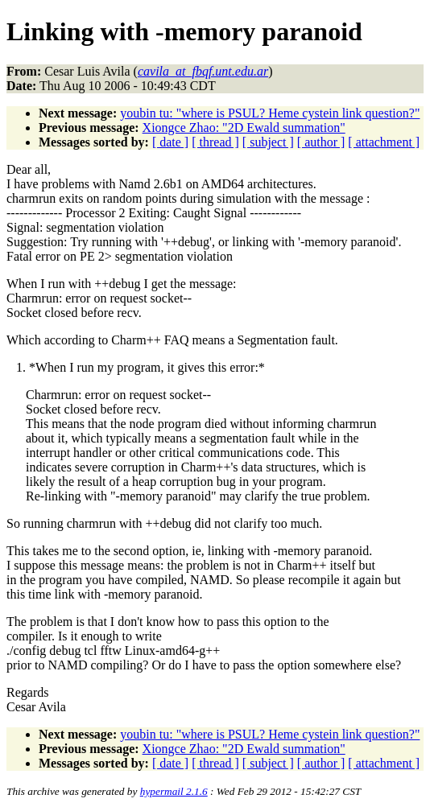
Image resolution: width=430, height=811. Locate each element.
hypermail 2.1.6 (174, 791)
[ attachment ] (384, 142)
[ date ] (170, 142)
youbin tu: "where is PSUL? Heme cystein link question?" (270, 113)
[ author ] (321, 142)
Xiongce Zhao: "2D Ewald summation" (244, 127)
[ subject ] (268, 142)
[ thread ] (215, 142)
